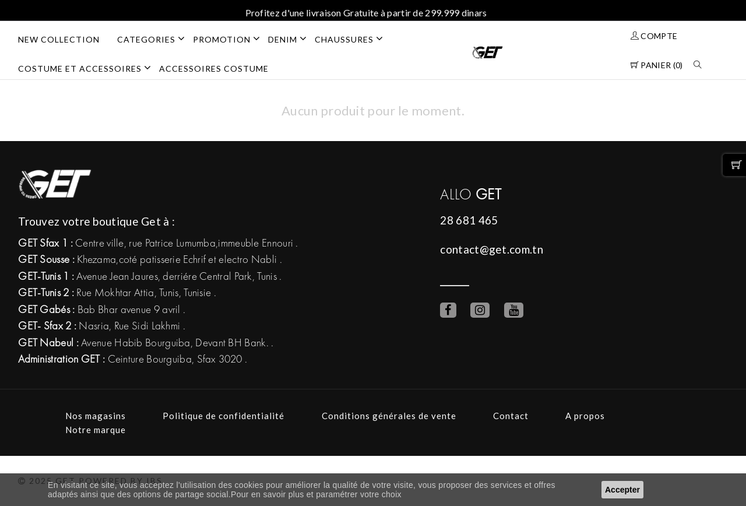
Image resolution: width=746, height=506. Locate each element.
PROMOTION (230, 38)
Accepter (622, 489)
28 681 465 (469, 220)
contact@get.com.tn (491, 249)
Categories (155, 38)
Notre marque (95, 429)
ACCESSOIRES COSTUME (214, 68)
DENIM (291, 38)
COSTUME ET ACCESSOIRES (88, 68)
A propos (585, 415)
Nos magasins (95, 415)
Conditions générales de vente (389, 415)
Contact (511, 415)
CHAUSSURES (353, 38)
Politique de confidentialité (223, 415)
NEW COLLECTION (59, 39)
